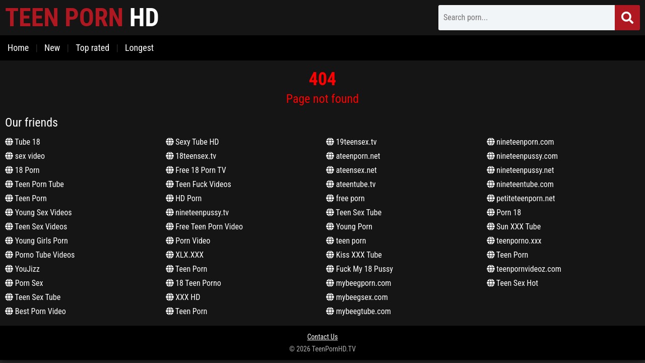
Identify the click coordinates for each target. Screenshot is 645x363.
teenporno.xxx (514, 241)
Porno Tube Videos (40, 255)
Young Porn (349, 226)
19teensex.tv (351, 142)
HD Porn (184, 198)
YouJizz (22, 269)
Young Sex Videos (38, 212)
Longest (139, 47)
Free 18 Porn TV (196, 170)
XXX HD (183, 297)
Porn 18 (504, 212)
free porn (345, 198)
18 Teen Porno (193, 283)
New (52, 47)
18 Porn (22, 170)
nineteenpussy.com (522, 156)
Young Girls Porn (36, 241)
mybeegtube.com (358, 311)
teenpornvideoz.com (524, 269)
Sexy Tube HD (192, 142)
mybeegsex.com (357, 297)
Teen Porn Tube (34, 184)
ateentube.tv (350, 184)
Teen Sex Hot (513, 283)
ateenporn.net (353, 156)
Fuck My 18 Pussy (359, 269)
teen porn (346, 241)
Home (18, 47)
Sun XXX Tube (514, 226)
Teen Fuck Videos (198, 184)
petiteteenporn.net (521, 198)
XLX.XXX (185, 255)
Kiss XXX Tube (354, 255)
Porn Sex (24, 283)
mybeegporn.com (358, 283)
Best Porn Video (35, 311)
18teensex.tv (191, 156)
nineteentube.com (520, 184)
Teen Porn (26, 198)
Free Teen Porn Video (204, 226)
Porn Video (188, 241)
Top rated (92, 47)
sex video (25, 156)
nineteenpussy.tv (197, 212)
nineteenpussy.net (520, 170)
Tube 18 (22, 142)
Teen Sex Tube (32, 297)
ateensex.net (351, 170)
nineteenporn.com (520, 142)
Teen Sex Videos (36, 226)
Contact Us (322, 337)
